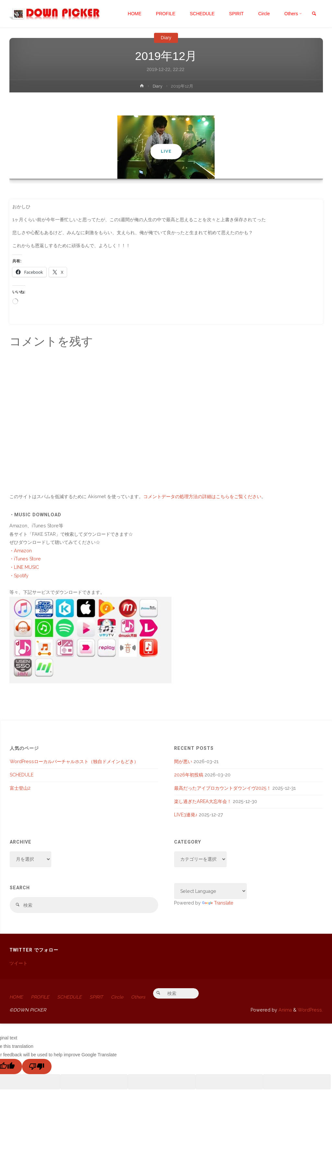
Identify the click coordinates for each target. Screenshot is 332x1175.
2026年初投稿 (188, 774)
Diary (165, 37)
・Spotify (19, 575)
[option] (166, 147)
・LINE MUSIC (24, 567)
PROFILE (40, 997)
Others (140, 997)
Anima (284, 1010)
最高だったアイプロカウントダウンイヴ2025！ (222, 788)
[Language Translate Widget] (210, 891)
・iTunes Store (25, 558)
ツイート (18, 963)
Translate (217, 902)
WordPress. (310, 1010)
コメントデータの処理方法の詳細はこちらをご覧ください (202, 496)
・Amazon (20, 550)
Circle (119, 997)
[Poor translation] (37, 1066)
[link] (314, 14)
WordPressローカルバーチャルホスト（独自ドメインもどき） (74, 761)
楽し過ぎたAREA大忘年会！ (202, 801)
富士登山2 (20, 788)
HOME (16, 997)
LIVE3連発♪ (185, 814)
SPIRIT (97, 997)
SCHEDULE (21, 774)
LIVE (166, 151)
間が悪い (183, 761)
